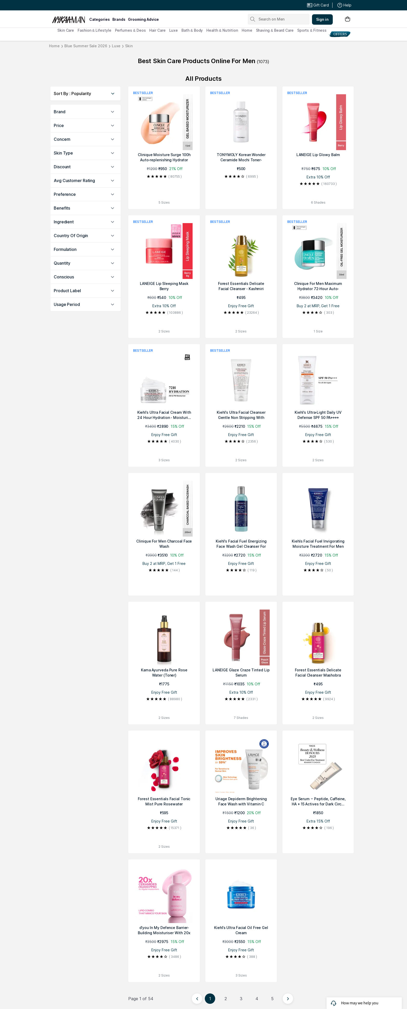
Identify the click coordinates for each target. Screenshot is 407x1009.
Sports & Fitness (312, 30)
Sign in (322, 19)
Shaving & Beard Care (275, 30)
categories (99, 19)
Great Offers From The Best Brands (90, 5)
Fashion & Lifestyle (94, 30)
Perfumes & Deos (130, 30)
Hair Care (157, 30)
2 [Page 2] (226, 998)
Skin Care (65, 30)
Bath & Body (192, 30)
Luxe (173, 30)
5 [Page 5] (272, 998)
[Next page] (288, 998)
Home (247, 30)
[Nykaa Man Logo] (70, 17)
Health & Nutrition (222, 30)
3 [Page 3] (241, 998)
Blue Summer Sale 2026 (85, 46)
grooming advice (143, 19)
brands (118, 19)
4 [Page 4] (256, 998)
